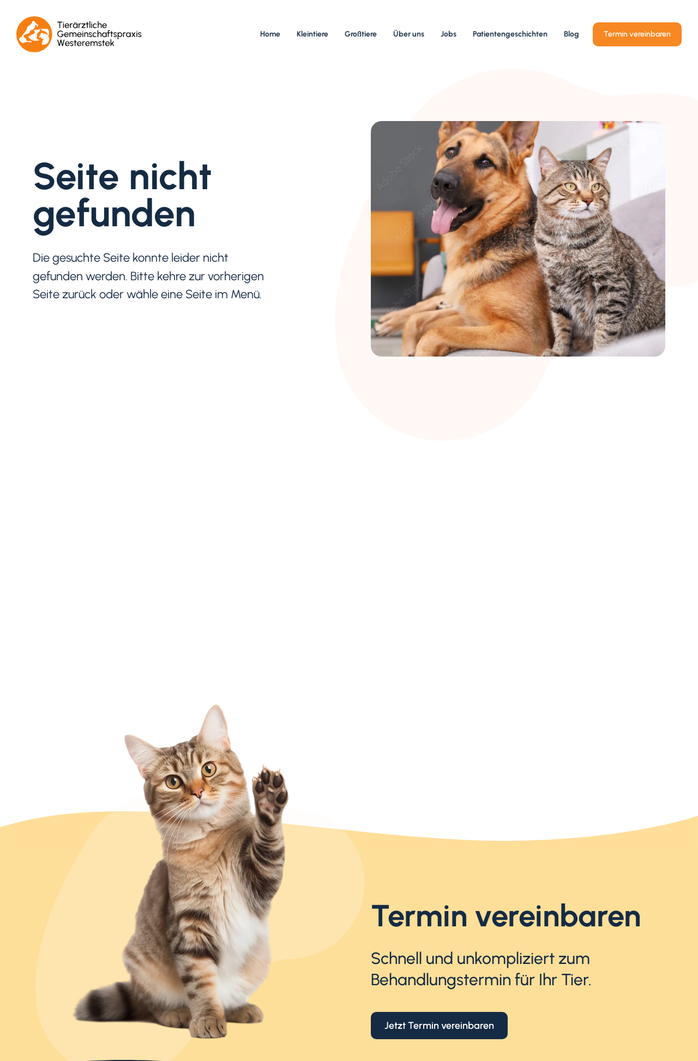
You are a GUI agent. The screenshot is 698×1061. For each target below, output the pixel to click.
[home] (79, 34)
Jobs (448, 34)
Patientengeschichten (510, 34)
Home (270, 34)
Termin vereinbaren (637, 34)
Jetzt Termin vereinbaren (439, 1025)
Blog (571, 34)
